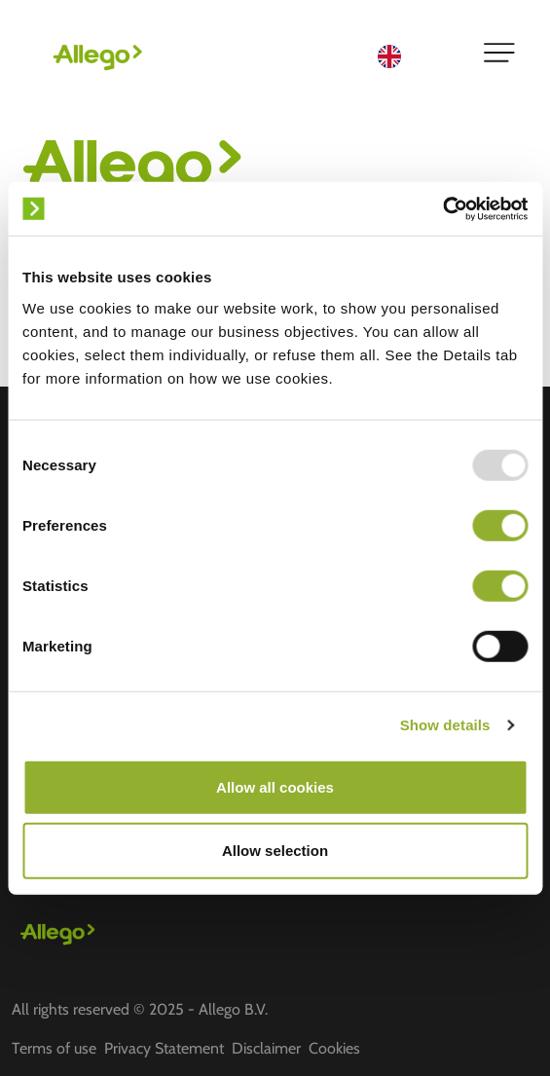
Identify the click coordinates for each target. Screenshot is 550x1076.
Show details (445, 725)
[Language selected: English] (418, 55)
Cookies (334, 1048)
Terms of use (54, 1048)
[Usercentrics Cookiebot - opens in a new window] (442, 208)
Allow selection (275, 850)
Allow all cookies (275, 786)
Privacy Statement (164, 1048)
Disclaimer (266, 1048)
